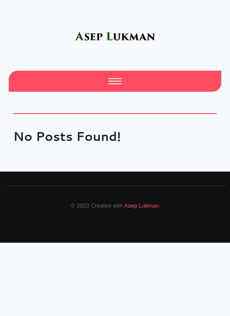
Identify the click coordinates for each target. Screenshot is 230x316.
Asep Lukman (141, 205)
